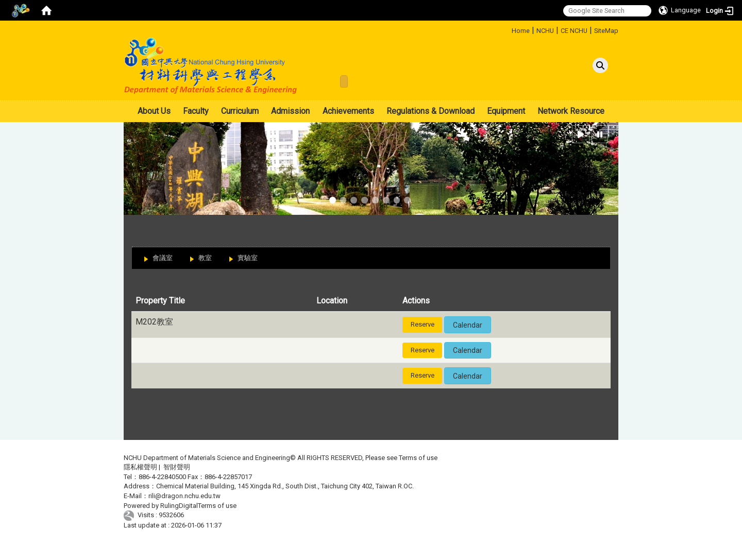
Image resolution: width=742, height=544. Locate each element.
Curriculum (240, 111)
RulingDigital (179, 505)
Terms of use (418, 458)
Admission (290, 111)
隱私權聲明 (140, 467)
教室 (205, 258)
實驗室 (248, 258)
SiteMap (606, 31)
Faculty (196, 111)
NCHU (545, 31)
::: (507, 29)
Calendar (467, 325)
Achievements (348, 111)
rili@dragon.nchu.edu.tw (184, 496)
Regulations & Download (430, 111)
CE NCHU (574, 31)
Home (521, 31)
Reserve (422, 324)
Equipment (506, 111)
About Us (154, 111)
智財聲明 (176, 467)
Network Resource (570, 111)
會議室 (163, 258)
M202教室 (154, 322)
